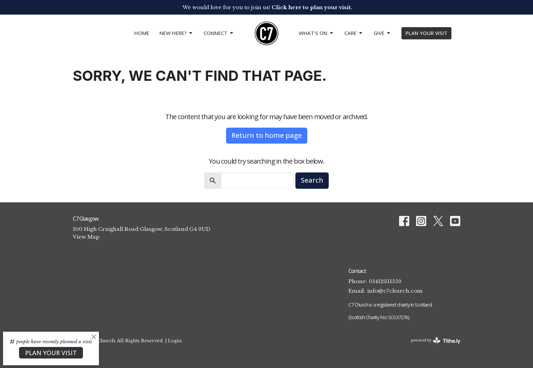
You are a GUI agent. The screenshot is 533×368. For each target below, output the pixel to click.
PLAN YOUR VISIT (426, 33)
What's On (316, 33)
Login (175, 340)
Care (353, 33)
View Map (86, 237)
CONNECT (219, 33)
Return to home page (266, 135)
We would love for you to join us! (267, 7)
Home (141, 33)
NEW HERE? (176, 33)
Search (312, 180)
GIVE (382, 33)
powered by (435, 340)
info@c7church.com (395, 291)
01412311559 (385, 281)
